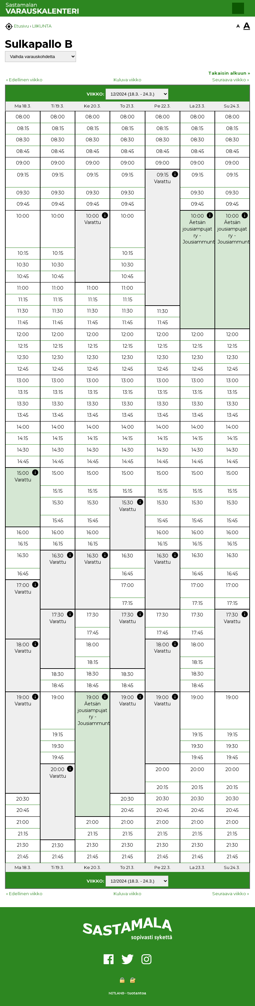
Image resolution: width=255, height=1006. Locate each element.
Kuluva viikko (127, 79)
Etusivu (21, 26)
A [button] (238, 26)
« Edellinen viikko (24, 79)
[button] (238, 8)
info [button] (175, 174)
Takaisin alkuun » (229, 73)
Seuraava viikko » (230, 79)
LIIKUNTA (41, 26)
